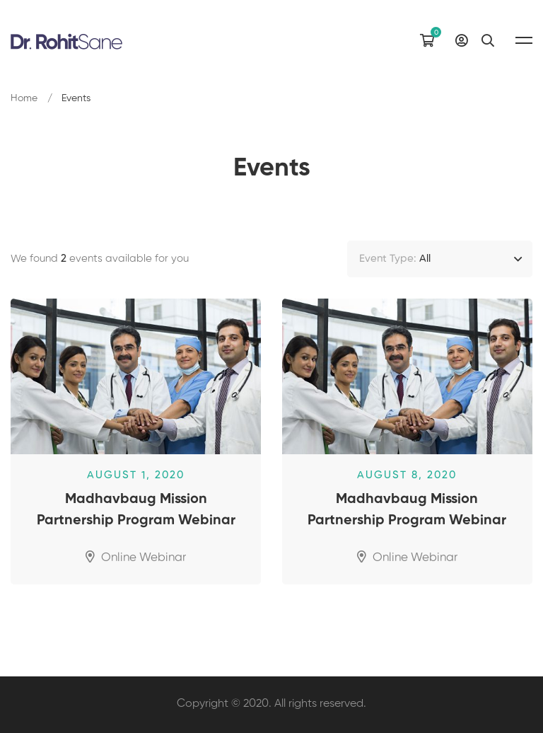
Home (24, 98)
